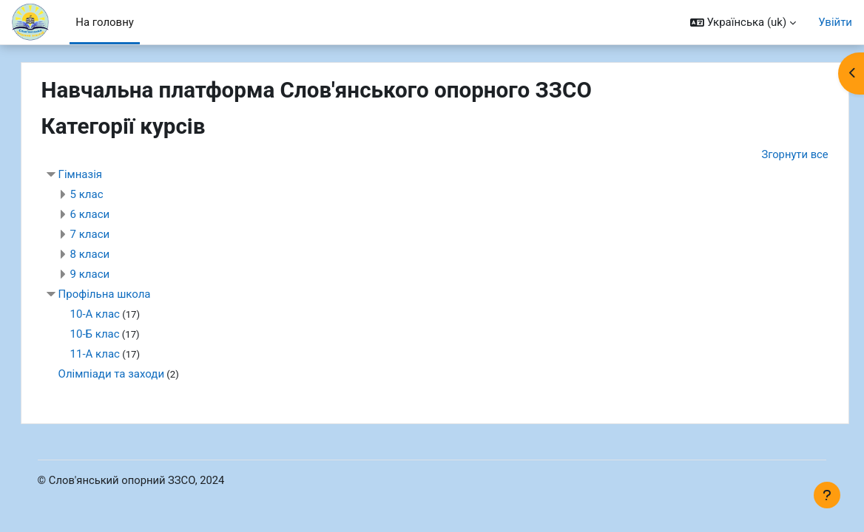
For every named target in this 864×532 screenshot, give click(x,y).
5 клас (101, 195)
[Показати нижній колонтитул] (827, 495)
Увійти (835, 22)
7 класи (105, 235)
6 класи (105, 215)
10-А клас (110, 314)
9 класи (105, 275)
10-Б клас (110, 334)
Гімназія (95, 175)
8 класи (105, 255)
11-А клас (110, 354)
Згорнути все (809, 154)
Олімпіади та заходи (126, 374)
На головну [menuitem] (104, 22)
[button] (743, 22)
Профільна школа (119, 294)
